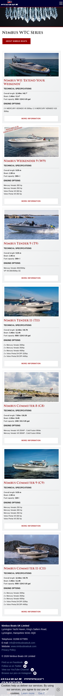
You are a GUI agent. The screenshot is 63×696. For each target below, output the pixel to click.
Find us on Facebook (15, 662)
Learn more (27, 693)
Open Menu (61, 3)
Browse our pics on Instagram (19, 673)
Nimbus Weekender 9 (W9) (25, 161)
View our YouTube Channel (18, 669)
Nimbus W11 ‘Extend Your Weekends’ (24, 82)
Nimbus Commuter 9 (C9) (24, 482)
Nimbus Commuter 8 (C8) (24, 405)
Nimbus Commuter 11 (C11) (25, 568)
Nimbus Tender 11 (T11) (22, 320)
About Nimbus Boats (16, 41)
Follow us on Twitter (14, 666)
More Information (31, 118)
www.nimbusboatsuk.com (23, 646)
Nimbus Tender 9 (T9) (21, 243)
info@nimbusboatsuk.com (22, 642)
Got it (41, 693)
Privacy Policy (9, 650)
